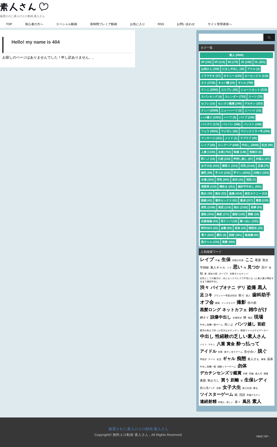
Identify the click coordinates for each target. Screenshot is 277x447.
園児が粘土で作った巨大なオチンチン (219, 330)
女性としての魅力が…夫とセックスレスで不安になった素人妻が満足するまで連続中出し (237, 280)
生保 (226, 259)
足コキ (206, 295)
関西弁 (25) (256, 228)
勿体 (242, 365)
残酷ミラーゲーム (226, 366)
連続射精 (208, 401)
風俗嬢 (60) (252, 235)
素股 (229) (262, 200)
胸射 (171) (223, 214)
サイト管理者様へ (220, 24)
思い (237, 266)
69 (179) (233, 62)
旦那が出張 (238, 260)
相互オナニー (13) (256, 193)
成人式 (258, 373)
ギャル (229, 358)
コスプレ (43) (229, 89)
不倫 (217, 260)
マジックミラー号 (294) (255, 131)
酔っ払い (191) (249, 221)
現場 (258, 316)
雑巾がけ (258, 309)
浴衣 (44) (238, 179)
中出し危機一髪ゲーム (211, 324)
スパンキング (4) (211, 96)
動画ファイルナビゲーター (254, 330)
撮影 (241, 302)
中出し (207, 336)
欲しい (229, 402)
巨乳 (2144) (248, 165)
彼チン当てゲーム (233, 352)
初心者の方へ (34, 24)
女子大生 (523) (210, 165)
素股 (203, 380)
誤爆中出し (220, 317)
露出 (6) (221, 235)
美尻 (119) (224, 207)
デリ (241, 287)
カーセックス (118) (256, 75)
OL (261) (259, 62)
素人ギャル (217, 267)
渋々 (204, 287)
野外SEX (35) (209, 228)
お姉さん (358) (210, 69)
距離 (235, 380)
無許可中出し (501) (250, 186)
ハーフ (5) (230, 117)
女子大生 (232, 387)
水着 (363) (207, 179)
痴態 (241, 358)
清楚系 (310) (209, 186)
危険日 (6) (255, 152)
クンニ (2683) (209, 89)
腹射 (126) (238, 214)
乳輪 (251, 373)
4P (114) (219, 62)
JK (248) (246, 62)
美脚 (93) (256, 207)
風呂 (246, 401)
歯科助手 (261, 294)
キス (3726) (208, 82)
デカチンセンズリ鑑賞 (220, 373)
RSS (161, 24)
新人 (248, 295)
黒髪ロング (210, 309)
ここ (249, 259)
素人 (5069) (236, 55)
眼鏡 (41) (206, 200)
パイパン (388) (231, 124)
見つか (253, 267)
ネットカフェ (234, 309)
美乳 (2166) (208, 207)
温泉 (270, 359)
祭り (241, 295)
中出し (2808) (250, 145)
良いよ (228, 324)
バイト (203, 344)
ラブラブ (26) (248, 138)
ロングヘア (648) (228, 145)
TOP (9, 24)
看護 (258, 260)
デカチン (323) (253, 103)
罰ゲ (265, 267)
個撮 (266, 373)
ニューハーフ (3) (231, 110)
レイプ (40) (208, 145)
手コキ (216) (223, 172)
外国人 (221, 402)
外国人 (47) (263, 159)
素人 (256, 401)
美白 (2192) (241, 207)
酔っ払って (247, 343)
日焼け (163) (261, 172)
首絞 (261, 324)
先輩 (220, 352)
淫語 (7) (251, 179)
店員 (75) (263, 165)
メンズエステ (228, 303)
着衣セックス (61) (226, 200)
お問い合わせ (186, 24)
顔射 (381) (235, 235)
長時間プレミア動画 (103, 24)
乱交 (219, 359)
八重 (221, 344)
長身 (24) (240, 228)
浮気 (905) (223, 179)
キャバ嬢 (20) (226, 82)
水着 (245, 373)
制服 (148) (240, 152)
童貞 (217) (246, 200)
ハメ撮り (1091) (211, 117)
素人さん (253, 359)
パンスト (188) (252, 124)
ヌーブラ (223, 273)
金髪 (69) (226, 228)
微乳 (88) (206, 172)
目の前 (251, 302)
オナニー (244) (232, 75)
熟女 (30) (206, 193)
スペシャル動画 (66, 24)
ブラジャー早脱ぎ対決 (225, 295)
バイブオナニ (223, 287)
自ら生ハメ (207, 388)
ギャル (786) (245, 82)
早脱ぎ (203, 359)
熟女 (265, 260)
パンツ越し (245, 324)
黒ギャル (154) (210, 242)
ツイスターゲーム (216, 394)
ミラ (229, 267)
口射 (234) (224, 159)
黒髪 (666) (228, 242)
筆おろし (213, 380)
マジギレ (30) (229, 131)
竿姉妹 (204, 267)
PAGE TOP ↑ (263, 436)
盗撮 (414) (235, 193)
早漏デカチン (253, 395)
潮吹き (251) (227, 186)
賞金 (230, 344)
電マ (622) (207, 235)
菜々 (238, 402)
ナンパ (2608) (209, 110)
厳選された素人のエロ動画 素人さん (138, 429)
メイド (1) (231, 138)
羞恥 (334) (207, 214)
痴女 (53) (220, 193)
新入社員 (247, 388)
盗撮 (251, 287)
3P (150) (206, 62)
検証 (250, 317)
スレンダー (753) (235, 96)
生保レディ (255, 379)
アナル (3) (253, 69)
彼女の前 (212, 273)
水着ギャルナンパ (239, 273)
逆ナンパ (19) (229, 221)
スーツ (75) (255, 96)
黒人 (262, 287)
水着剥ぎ (237, 317)
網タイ (204, 317)
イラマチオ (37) (211, 75)
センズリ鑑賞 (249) (230, 103)
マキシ (211, 344)
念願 (218, 388)
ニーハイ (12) (252, 110)
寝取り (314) (230, 165)
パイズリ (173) (210, 124)
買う (225, 380)
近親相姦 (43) (209, 221)
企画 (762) (224, 152)
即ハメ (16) (208, 159)
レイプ (207, 259)
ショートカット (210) (254, 89)
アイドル (208, 351)
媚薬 (217, 303)
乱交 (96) (267, 145)
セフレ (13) (208, 103)
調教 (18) (253, 214)
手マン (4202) (241, 172)
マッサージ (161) (211, 138)
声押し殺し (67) (243, 159)
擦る (255, 388)
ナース (211, 359)
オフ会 (207, 302)
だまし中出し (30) (233, 69)
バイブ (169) (246, 117)
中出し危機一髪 (208, 366)
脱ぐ (262, 351)
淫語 (242, 394)
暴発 (263, 359)
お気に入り (137, 24)
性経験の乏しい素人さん (240, 336)
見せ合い (250, 351)
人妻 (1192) (208, 152)
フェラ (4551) (209, 131)
